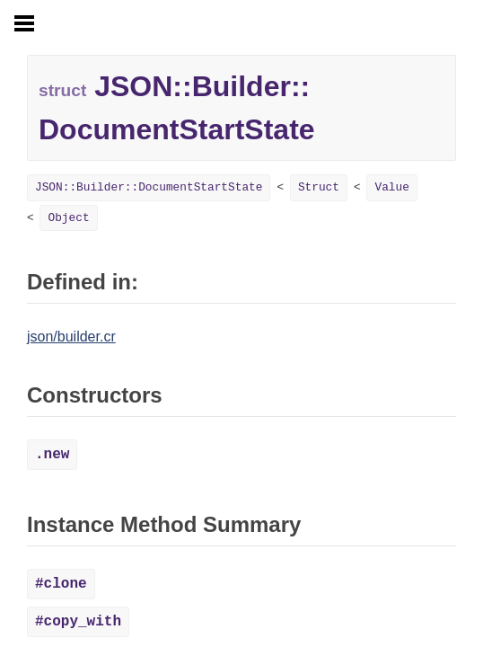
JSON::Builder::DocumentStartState (148, 187)
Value (391, 187)
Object (68, 218)
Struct (318, 187)
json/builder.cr (71, 336)
